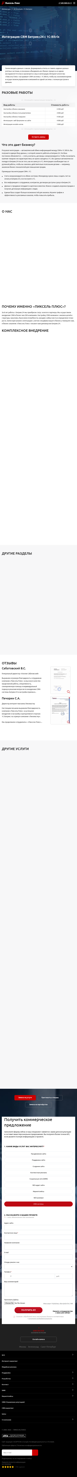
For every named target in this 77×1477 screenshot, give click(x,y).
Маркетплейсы (7, 1396)
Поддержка (6, 1373)
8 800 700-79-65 (38, 1330)
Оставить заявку (38, 137)
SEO (3, 1355)
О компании (6, 1420)
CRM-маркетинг (8, 1408)
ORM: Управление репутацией (13, 1402)
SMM (3, 1390)
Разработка (6, 1378)
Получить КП (28, 1310)
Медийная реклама (9, 1367)
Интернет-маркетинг (10, 1361)
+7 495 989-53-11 (65, 3)
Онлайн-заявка (38, 1339)
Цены (4, 1414)
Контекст (5, 1384)
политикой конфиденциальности (40, 1318)
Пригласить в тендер (49, 1098)
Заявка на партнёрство (38, 1104)
